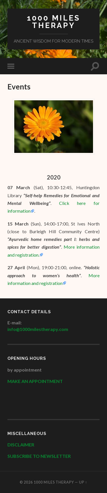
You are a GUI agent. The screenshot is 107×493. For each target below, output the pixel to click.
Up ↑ (83, 482)
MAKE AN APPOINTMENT (35, 381)
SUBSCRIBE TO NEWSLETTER (39, 456)
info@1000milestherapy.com (37, 329)
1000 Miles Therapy (53, 21)
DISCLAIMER (21, 444)
